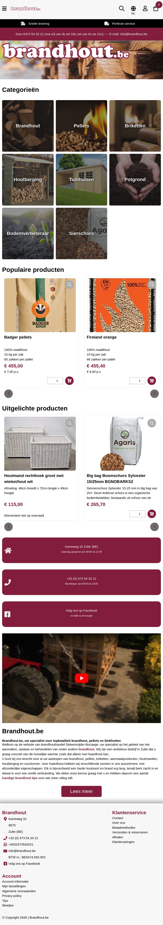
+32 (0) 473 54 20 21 (81, 578)
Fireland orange (102, 337)
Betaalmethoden (123, 827)
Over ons (118, 822)
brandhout (86, 749)
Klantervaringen (123, 842)
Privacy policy (12, 896)
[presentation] (8, 393)
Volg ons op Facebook (24, 863)
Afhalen (117, 837)
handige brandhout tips (20, 778)
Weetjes (8, 905)
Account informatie (15, 881)
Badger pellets (18, 337)
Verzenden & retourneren (130, 832)
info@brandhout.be (22, 851)
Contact (117, 818)
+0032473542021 (20, 844)
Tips (5, 900)
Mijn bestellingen (14, 886)
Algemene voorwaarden (19, 891)
